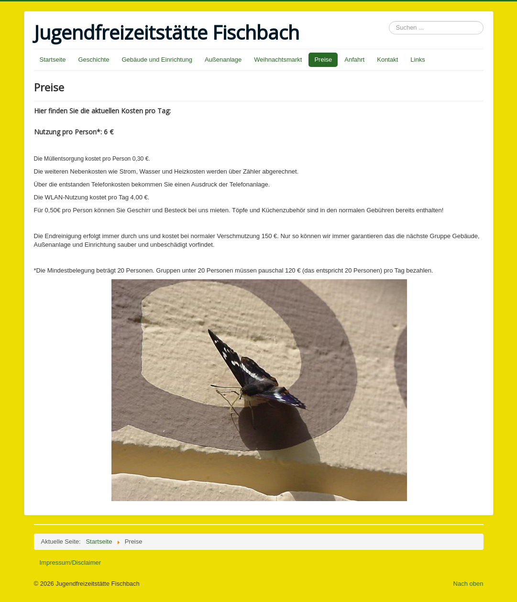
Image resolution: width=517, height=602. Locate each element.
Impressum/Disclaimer (70, 562)
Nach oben (468, 583)
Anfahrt (354, 59)
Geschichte (93, 59)
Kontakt (387, 59)
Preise (323, 59)
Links (417, 59)
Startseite (53, 59)
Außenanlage (223, 59)
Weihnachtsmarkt (278, 59)
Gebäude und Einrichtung (156, 59)
